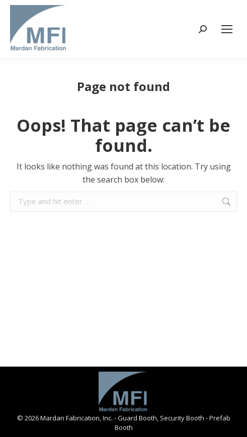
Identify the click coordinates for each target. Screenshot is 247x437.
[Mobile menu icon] (227, 29)
